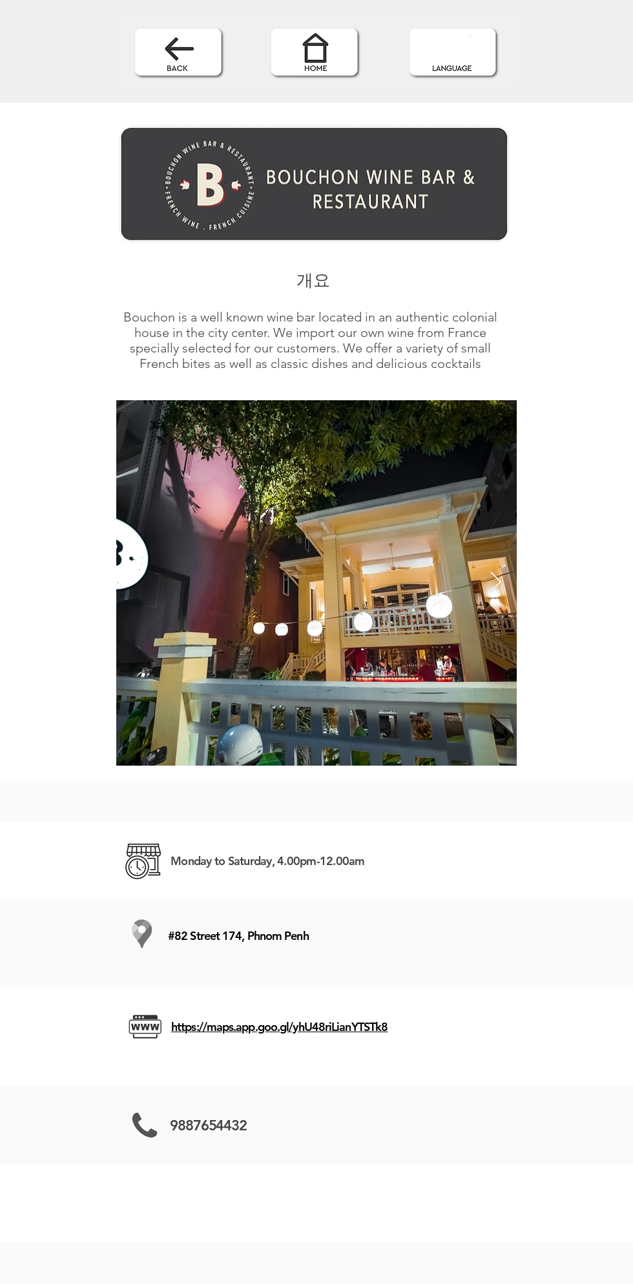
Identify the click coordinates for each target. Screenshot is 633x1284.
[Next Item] (495, 583)
